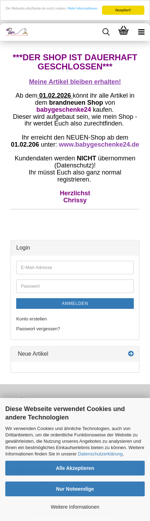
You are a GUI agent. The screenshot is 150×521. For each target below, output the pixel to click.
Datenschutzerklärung (100, 453)
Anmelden (75, 303)
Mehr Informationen (82, 8)
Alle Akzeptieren (75, 468)
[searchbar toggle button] (106, 32)
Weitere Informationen (75, 507)
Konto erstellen (31, 318)
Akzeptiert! (123, 10)
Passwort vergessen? (38, 328)
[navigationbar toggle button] (141, 32)
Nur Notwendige (75, 489)
